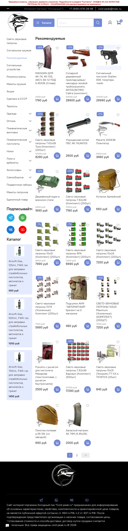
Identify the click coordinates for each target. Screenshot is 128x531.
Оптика (11, 121)
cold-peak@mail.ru (109, 8)
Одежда (11, 113)
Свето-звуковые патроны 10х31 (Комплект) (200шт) (47, 253)
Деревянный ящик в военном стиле (47, 198)
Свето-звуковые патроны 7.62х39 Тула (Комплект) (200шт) (45, 145)
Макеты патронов (17, 192)
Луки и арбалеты (12, 160)
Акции (10, 91)
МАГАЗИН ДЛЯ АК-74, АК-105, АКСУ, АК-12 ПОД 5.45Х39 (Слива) (45, 78)
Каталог (44, 22)
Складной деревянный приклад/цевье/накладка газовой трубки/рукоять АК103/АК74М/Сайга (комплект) (76, 83)
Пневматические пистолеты (17, 141)
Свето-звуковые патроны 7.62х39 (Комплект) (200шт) (78, 200)
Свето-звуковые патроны (16, 41)
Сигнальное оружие (19, 50)
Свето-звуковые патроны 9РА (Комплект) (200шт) (78, 253)
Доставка (12, 8)
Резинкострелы (16, 76)
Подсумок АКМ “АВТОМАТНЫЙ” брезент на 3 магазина (76, 308)
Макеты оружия (16, 84)
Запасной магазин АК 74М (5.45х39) (77, 432)
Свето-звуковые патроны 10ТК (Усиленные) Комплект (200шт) (46, 308)
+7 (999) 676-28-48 (81, 8)
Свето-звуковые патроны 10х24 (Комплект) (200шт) (108, 253)
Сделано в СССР (17, 98)
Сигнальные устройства (14, 67)
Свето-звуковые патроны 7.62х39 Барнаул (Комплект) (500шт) (78, 372)
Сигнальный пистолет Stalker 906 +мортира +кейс (106, 78)
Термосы (12, 106)
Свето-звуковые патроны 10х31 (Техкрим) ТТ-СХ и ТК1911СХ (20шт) (107, 372)
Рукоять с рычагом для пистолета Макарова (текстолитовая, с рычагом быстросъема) (46, 375)
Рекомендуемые (17, 58)
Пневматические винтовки (17, 130)
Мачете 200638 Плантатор (105, 141)
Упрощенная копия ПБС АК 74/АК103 (77, 141)
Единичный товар (17, 199)
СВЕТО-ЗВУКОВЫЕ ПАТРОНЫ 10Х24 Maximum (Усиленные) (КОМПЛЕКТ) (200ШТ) (107, 312)
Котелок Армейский (108, 196)
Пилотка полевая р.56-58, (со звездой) (45, 434)
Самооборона (15, 177)
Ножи (10, 151)
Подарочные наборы (19, 184)
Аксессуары (14, 170)
